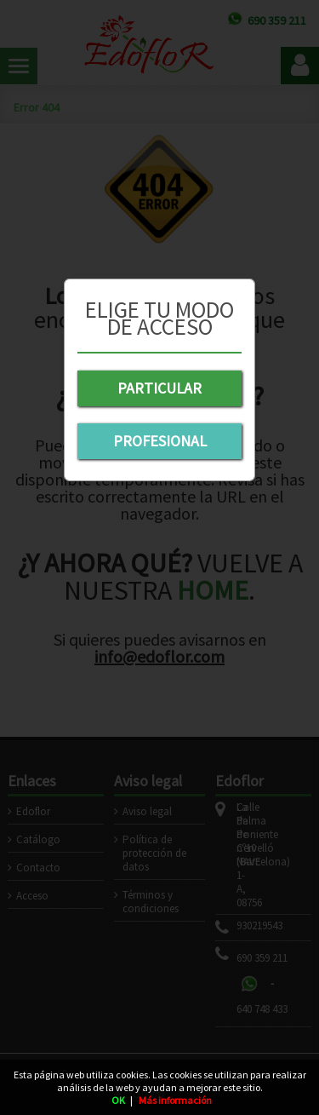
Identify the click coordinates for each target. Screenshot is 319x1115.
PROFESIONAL (160, 441)
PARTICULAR (159, 388)
